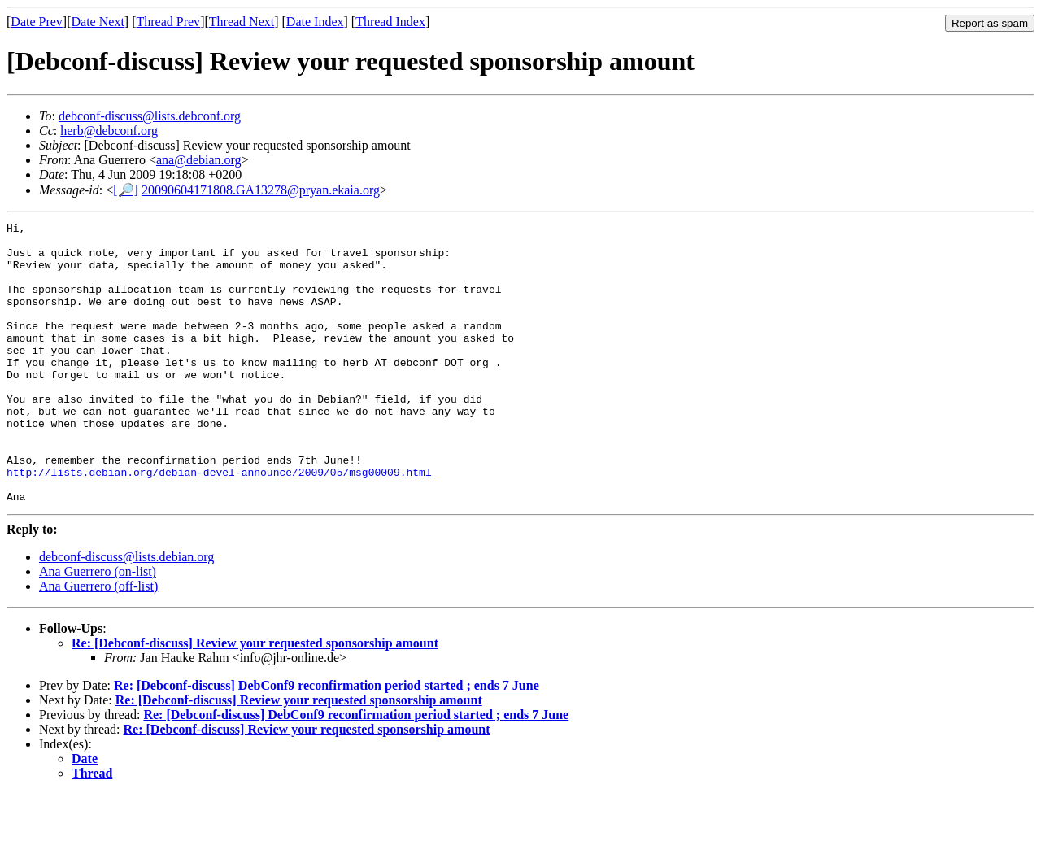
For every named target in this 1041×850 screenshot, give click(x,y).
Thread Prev (168, 21)
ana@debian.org (199, 160)
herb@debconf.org (109, 130)
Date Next (98, 21)
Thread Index (390, 21)
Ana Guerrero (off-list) (98, 642)
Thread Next (241, 21)
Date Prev (37, 21)
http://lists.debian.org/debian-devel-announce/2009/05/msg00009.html (219, 523)
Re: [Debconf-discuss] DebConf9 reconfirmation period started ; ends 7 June (326, 741)
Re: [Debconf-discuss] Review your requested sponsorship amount (255, 699)
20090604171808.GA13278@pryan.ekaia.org (261, 190)
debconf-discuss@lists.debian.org (126, 613)
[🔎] (125, 190)
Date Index (315, 21)
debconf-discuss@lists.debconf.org (150, 116)
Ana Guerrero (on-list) (97, 627)
